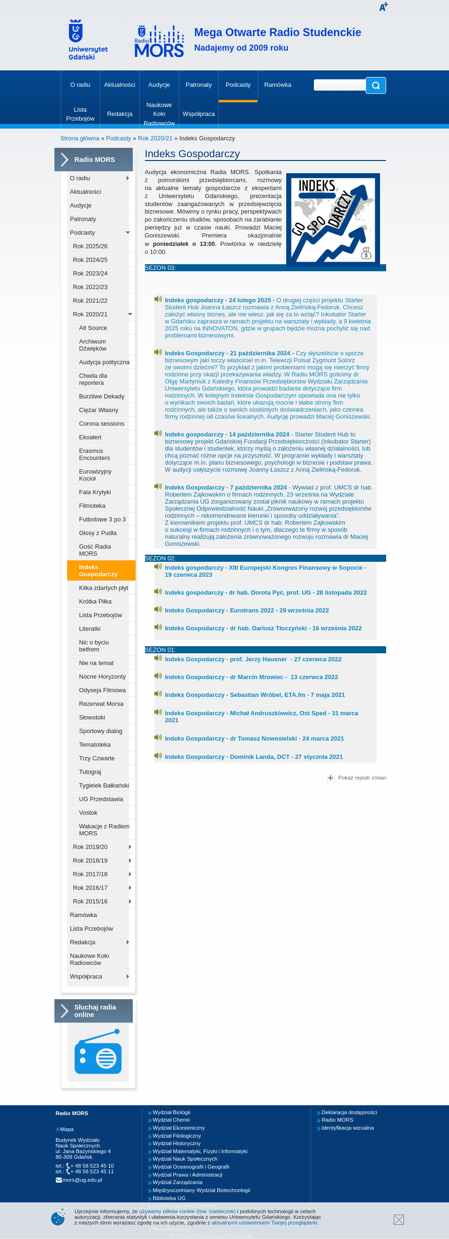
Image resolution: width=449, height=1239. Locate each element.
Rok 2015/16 (90, 901)
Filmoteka (92, 505)
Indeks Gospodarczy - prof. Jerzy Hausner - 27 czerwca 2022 (253, 659)
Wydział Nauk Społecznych (185, 1159)
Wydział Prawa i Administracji (188, 1175)
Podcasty (118, 138)
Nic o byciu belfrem (94, 646)
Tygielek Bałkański (104, 785)
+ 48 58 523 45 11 (92, 1171)
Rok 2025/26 (90, 246)
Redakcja (82, 942)
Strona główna (80, 138)
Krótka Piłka (95, 601)
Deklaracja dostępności (349, 1112)
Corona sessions (102, 423)
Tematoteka (95, 744)
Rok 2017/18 (90, 874)
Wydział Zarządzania (178, 1182)
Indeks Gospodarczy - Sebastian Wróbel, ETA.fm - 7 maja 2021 (255, 694)
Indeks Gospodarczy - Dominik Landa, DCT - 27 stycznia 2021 (254, 756)
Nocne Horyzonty (102, 676)
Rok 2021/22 (90, 300)
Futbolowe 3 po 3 (102, 519)
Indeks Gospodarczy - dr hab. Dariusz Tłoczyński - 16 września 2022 (263, 628)
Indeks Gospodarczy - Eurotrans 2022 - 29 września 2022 (247, 610)
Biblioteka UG (169, 1198)
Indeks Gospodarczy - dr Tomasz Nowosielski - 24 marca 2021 (254, 738)
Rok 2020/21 (155, 138)
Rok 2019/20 (90, 846)
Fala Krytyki (95, 492)
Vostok (88, 812)
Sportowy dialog (101, 730)
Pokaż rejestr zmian (356, 778)
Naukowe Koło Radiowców (89, 959)
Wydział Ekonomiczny (179, 1128)
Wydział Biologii (171, 1112)
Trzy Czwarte (97, 758)
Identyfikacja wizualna (348, 1128)
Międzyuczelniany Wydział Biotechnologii (202, 1190)
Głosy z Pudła (98, 532)
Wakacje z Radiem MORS (104, 830)
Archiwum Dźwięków (93, 345)
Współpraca (86, 976)
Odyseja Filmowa (102, 690)
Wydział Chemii (171, 1120)
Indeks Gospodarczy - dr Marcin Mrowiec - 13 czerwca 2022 (251, 677)
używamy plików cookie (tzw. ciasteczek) (187, 1211)
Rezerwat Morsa (101, 703)
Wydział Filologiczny (177, 1136)
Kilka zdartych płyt (104, 587)
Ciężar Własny (99, 409)
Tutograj (90, 771)
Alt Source (93, 327)
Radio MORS (337, 1120)
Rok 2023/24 (90, 273)
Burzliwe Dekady (102, 396)
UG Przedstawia (101, 799)
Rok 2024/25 (90, 259)
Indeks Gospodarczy (98, 571)
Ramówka (83, 914)
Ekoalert (90, 437)
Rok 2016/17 (90, 887)
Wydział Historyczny (177, 1143)
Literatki (90, 628)
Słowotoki (92, 717)
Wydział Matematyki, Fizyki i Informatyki (200, 1151)
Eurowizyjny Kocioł (95, 475)
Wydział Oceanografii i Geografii (191, 1167)
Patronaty (83, 218)
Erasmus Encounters (94, 454)
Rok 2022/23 (90, 287)
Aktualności (85, 191)
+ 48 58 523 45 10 (92, 1166)
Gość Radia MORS (95, 550)
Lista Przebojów (100, 615)
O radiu (80, 178)
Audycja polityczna (104, 362)
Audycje (80, 205)
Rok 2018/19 (90, 860)
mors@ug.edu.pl (82, 1180)
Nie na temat (96, 662)
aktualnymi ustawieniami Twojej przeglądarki (264, 1222)
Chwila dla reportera (93, 379)
